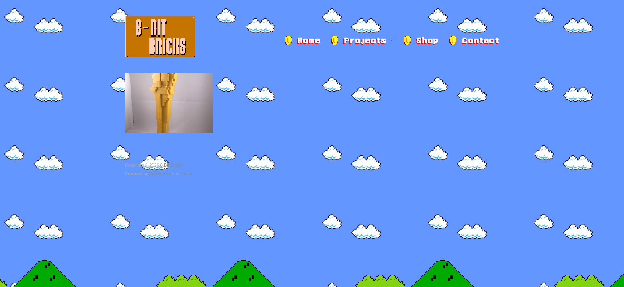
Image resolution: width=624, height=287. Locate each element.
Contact (480, 41)
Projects (364, 41)
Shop (427, 41)
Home (308, 41)
